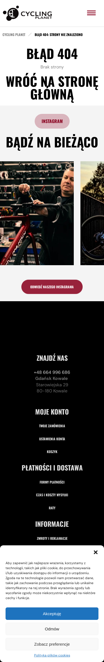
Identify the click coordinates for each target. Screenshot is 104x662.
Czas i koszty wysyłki (52, 534)
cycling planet (13, 34)
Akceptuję (52, 613)
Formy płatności (52, 521)
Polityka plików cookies (52, 655)
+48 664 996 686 (52, 412)
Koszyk (52, 491)
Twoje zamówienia (52, 465)
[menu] (91, 13)
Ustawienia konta (52, 478)
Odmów (52, 629)
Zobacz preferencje (52, 644)
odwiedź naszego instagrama (52, 288)
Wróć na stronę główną (52, 87)
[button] (95, 552)
